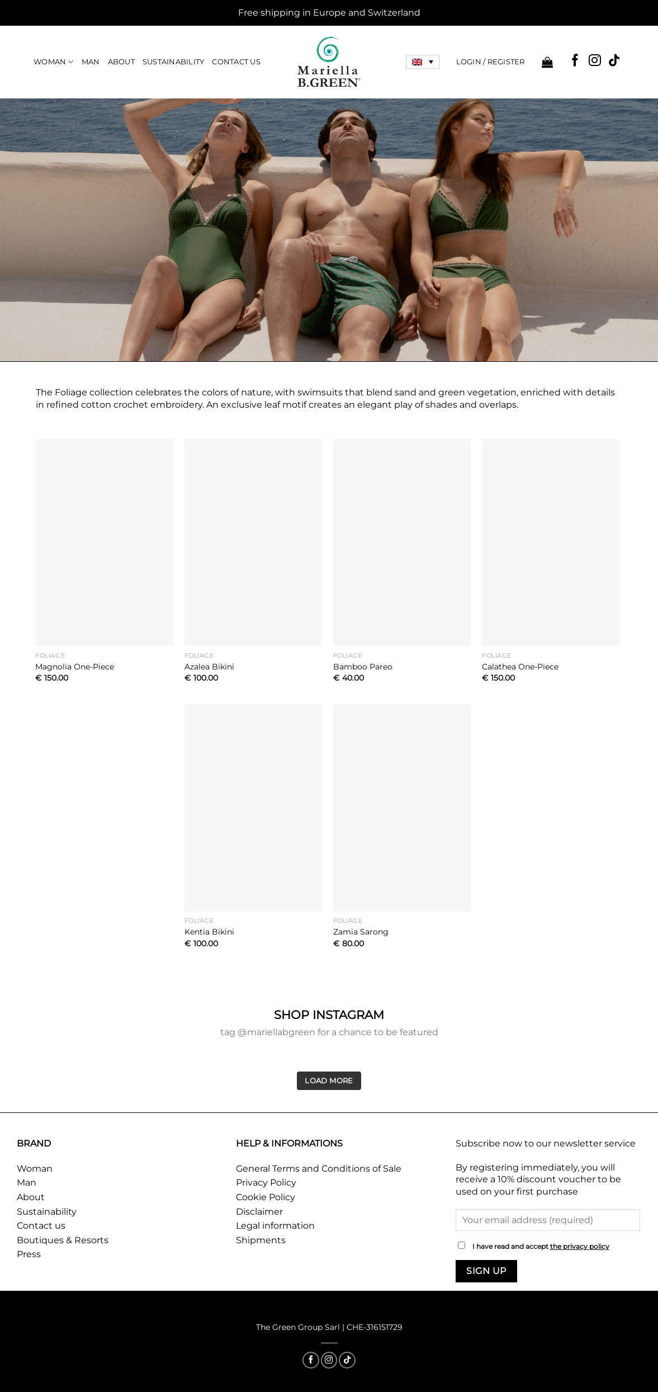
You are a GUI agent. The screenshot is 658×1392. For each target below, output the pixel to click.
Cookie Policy (265, 1197)
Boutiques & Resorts (62, 1240)
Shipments (261, 1240)
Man (91, 62)
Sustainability (174, 62)
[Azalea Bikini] (253, 542)
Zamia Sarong (361, 932)
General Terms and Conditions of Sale (318, 1168)
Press (29, 1254)
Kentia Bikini (209, 932)
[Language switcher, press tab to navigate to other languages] (422, 62)
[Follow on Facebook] (575, 61)
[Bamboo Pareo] (402, 542)
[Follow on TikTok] (614, 61)
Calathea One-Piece (520, 667)
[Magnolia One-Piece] (104, 542)
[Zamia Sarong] (402, 808)
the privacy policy (579, 1247)
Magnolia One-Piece (74, 667)
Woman (54, 61)
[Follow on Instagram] (595, 61)
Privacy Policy (266, 1182)
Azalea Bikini (209, 667)
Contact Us (236, 62)
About (121, 62)
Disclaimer (259, 1211)
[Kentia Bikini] (253, 808)
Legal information (275, 1225)
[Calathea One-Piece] (551, 542)
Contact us (41, 1225)
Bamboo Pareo (362, 667)
